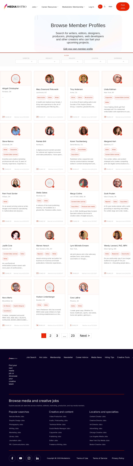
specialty (49, 58)
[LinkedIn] (37, 458)
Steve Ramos (7, 141)
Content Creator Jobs (98, 416)
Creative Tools (123, 357)
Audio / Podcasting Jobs (58, 420)
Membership (55, 357)
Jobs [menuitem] (34, 7)
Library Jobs (13, 436)
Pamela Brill (41, 141)
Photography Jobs (16, 424)
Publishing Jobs (55, 436)
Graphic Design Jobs (17, 420)
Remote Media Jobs (16, 416)
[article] (15, 95)
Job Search (31, 357)
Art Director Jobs (96, 424)
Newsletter (68, 357)
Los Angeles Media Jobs (99, 436)
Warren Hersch (42, 245)
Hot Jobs (43, 357)
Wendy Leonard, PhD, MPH (115, 245)
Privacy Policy (118, 458)
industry (72, 58)
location (95, 58)
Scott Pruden (109, 193)
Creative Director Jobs (98, 420)
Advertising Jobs (96, 428)
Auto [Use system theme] (110, 6)
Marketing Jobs (15, 432)
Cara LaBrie (75, 298)
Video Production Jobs (57, 416)
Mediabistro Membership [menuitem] (72, 7)
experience (118, 58)
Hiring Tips (109, 357)
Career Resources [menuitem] (49, 7)
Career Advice (82, 357)
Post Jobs (123, 6)
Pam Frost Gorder (9, 193)
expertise (26, 58)
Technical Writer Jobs (57, 424)
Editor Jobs (53, 440)
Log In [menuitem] (91, 7)
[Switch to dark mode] (105, 7)
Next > (85, 335)
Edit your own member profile (78, 49)
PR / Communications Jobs (19, 444)
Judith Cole (7, 245)
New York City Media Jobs (99, 440)
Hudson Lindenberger (45, 297)
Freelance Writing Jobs (57, 444)
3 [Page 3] (57, 335)
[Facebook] (12, 458)
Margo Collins (76, 193)
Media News (96, 357)
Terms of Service (100, 458)
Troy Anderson (76, 89)
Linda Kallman (110, 89)
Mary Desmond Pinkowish (47, 89)
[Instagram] (29, 458)
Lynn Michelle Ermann (79, 245)
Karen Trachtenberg (78, 141)
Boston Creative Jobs (98, 444)
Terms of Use (82, 458)
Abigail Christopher (10, 88)
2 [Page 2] (50, 335)
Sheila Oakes (41, 193)
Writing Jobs (14, 428)
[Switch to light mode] (100, 7)
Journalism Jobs (15, 440)
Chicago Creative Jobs (98, 432)
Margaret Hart (110, 141)
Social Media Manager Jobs (59, 428)
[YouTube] (20, 458)
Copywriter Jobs (55, 432)
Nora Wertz (7, 298)
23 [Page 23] (73, 335)
